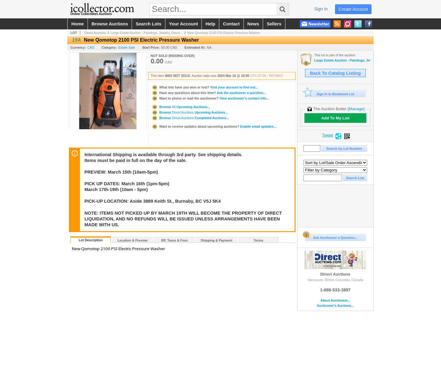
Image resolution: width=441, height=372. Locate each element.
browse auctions (110, 23)
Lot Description (91, 240)
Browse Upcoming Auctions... (181, 107)
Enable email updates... (214, 126)
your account (183, 23)
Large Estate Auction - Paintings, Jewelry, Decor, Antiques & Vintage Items (342, 60)
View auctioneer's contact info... (210, 98)
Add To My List (335, 118)
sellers (274, 23)
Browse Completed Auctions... (190, 118)
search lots (148, 23)
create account (353, 9)
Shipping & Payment (216, 240)
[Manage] (356, 109)
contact (231, 23)
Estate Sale (126, 47)
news (253, 23)
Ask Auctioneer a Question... (331, 236)
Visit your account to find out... (205, 87)
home (77, 23)
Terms (258, 240)
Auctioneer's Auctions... (335, 305)
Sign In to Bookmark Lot (329, 93)
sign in (321, 8)
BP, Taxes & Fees (174, 240)
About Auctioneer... (335, 300)
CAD (90, 47)
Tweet (327, 135)
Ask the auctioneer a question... (209, 93)
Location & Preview (133, 240)
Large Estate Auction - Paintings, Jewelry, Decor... (147, 33)
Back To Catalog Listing (335, 73)
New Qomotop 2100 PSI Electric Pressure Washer (223, 33)
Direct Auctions (95, 33)
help (210, 23)
